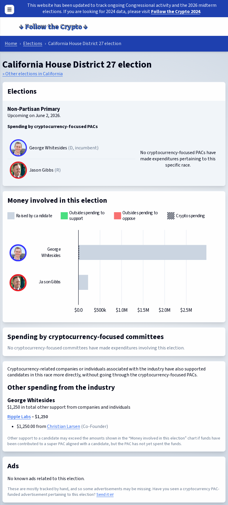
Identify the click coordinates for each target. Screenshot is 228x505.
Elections (32, 43)
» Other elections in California (32, 74)
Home (11, 43)
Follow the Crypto (53, 26)
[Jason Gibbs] (18, 170)
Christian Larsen (63, 426)
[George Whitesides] (18, 147)
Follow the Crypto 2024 (175, 11)
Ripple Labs (19, 416)
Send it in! (105, 494)
